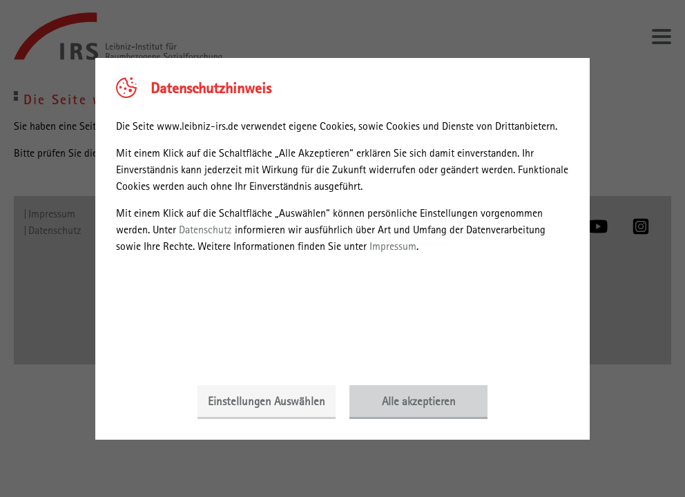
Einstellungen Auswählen (266, 401)
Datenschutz (205, 229)
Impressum (392, 246)
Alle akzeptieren (419, 401)
